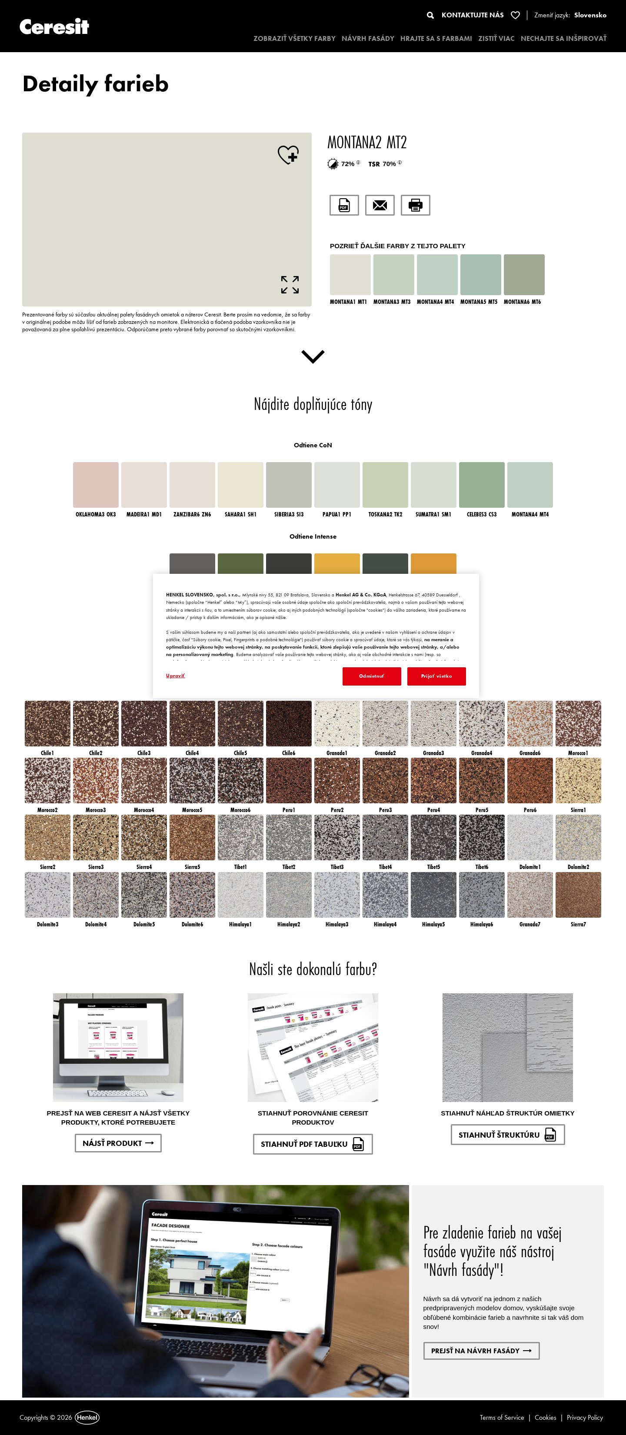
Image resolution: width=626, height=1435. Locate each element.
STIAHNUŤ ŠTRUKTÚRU (508, 1135)
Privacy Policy (585, 1417)
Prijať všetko (436, 676)
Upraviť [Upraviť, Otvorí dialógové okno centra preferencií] (175, 676)
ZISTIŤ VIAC (496, 38)
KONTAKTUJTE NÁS (473, 15)
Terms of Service (502, 1417)
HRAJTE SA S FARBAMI (436, 38)
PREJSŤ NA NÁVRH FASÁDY (481, 1350)
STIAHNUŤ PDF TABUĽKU (313, 1144)
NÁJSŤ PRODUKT (118, 1143)
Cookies (545, 1417)
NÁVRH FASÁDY (368, 38)
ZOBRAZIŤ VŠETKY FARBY (294, 38)
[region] (316, 636)
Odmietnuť (372, 676)
